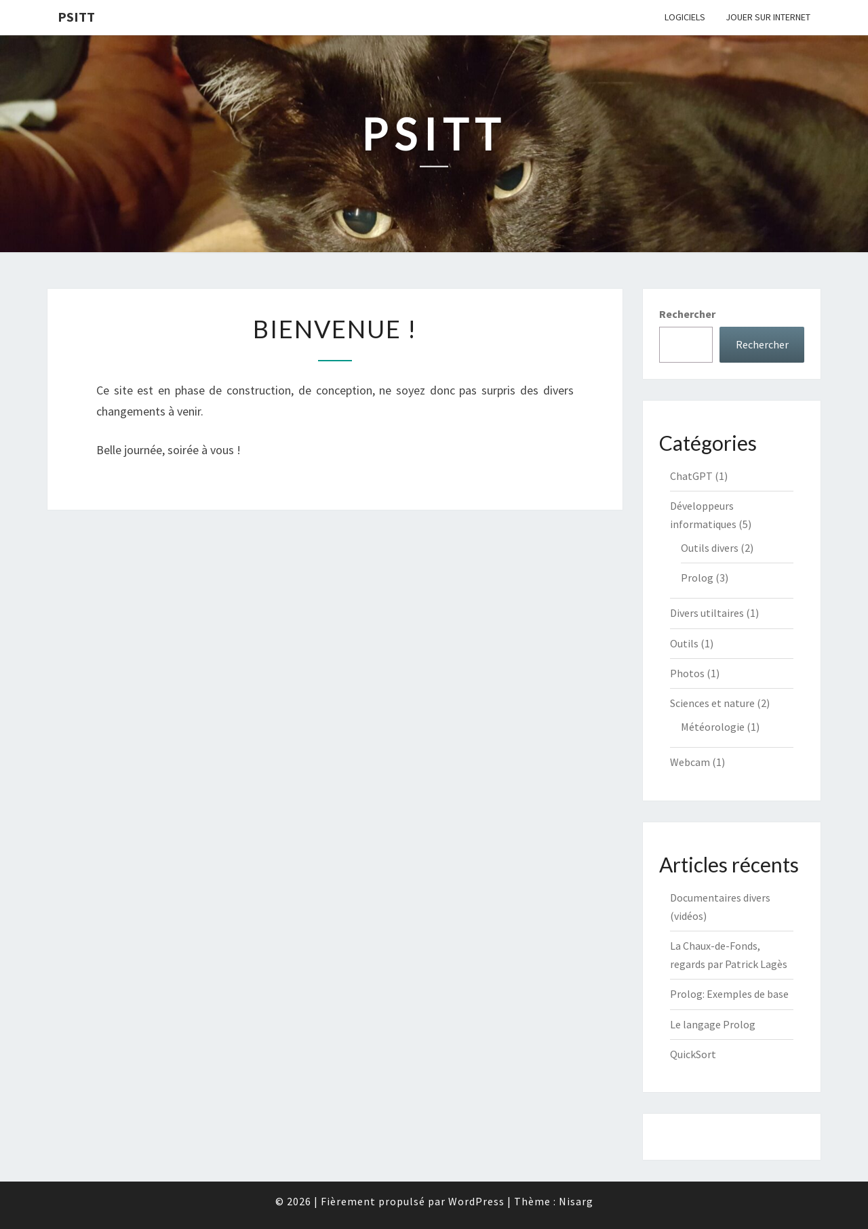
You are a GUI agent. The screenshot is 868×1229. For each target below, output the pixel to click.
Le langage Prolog (712, 1024)
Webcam (690, 762)
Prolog (697, 577)
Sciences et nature (712, 703)
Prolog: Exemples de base (729, 994)
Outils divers (709, 548)
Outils (684, 643)
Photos (687, 673)
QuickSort (693, 1054)
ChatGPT (691, 476)
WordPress (476, 1201)
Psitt (76, 16)
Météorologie (713, 726)
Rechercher (687, 314)
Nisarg (576, 1201)
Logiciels (685, 17)
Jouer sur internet (768, 17)
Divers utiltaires (707, 613)
